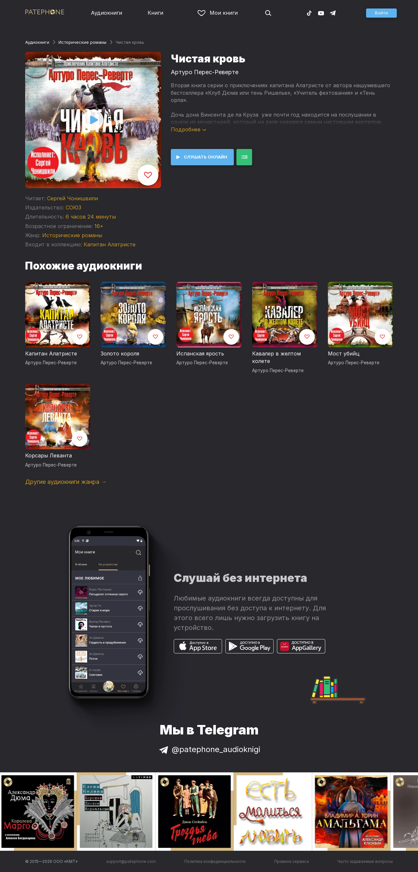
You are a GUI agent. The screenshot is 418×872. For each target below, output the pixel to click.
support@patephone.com (131, 861)
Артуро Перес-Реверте (204, 72)
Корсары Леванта (48, 455)
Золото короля (120, 353)
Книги (155, 12)
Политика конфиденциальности (215, 861)
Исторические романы (82, 42)
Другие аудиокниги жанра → (66, 481)
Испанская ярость (200, 353)
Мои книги (218, 12)
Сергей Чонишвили (72, 198)
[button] (381, 13)
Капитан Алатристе (110, 244)
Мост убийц (344, 353)
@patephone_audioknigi (209, 749)
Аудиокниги (106, 12)
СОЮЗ (73, 207)
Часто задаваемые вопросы (365, 861)
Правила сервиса (291, 861)
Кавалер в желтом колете (276, 357)
